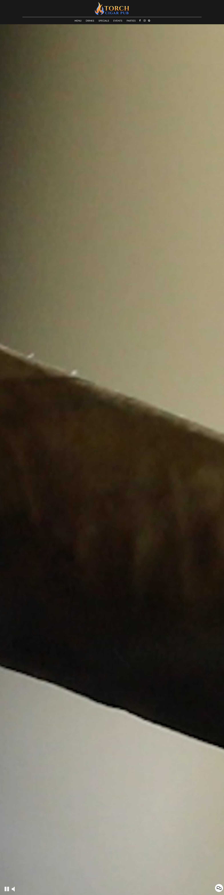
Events (117, 20)
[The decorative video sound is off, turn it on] (13, 889)
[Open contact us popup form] (219, 888)
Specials (103, 20)
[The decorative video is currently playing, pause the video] (7, 889)
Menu (78, 20)
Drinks (90, 20)
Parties (131, 20)
